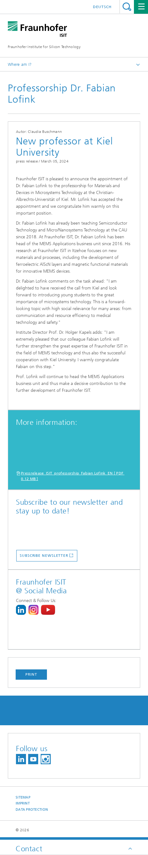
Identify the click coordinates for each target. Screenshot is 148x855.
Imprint (23, 803)
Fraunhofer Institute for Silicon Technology (44, 47)
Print (31, 674)
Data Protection (32, 810)
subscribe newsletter (44, 555)
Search (127, 6)
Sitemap (23, 797)
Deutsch (102, 7)
